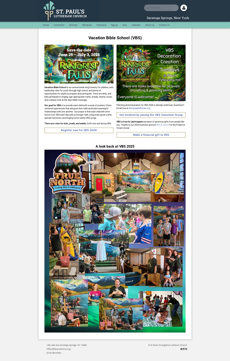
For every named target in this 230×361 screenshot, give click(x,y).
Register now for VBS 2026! (79, 130)
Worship (73, 25)
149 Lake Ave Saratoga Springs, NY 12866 (67, 345)
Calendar (136, 25)
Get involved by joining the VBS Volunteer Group (151, 115)
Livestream (59, 25)
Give (125, 25)
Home (46, 25)
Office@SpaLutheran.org (59, 349)
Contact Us (164, 25)
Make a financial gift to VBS (151, 135)
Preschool (101, 25)
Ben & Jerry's (163, 125)
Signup (114, 25)
